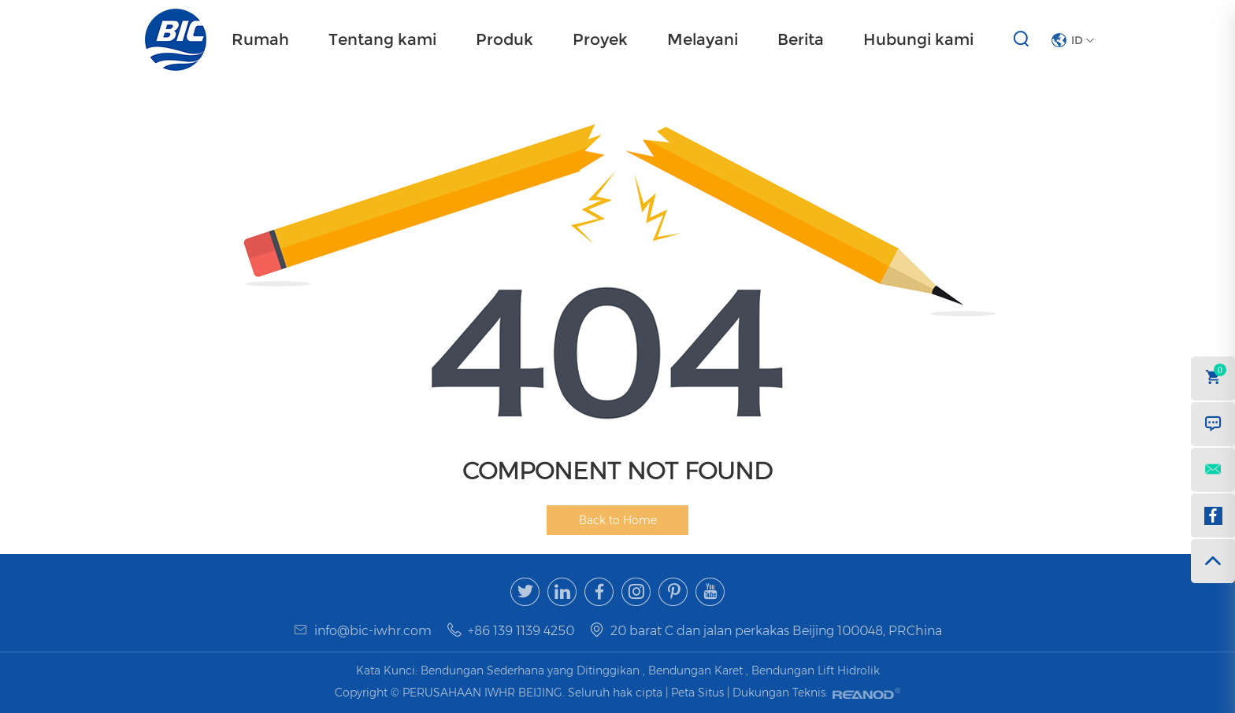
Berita (800, 39)
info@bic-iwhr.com (373, 630)
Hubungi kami (918, 39)
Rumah (260, 39)
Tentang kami (382, 39)
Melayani (702, 39)
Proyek (600, 39)
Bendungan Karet (695, 670)
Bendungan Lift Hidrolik (815, 670)
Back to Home (618, 520)
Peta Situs (699, 692)
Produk (504, 39)
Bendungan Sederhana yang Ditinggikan (530, 670)
